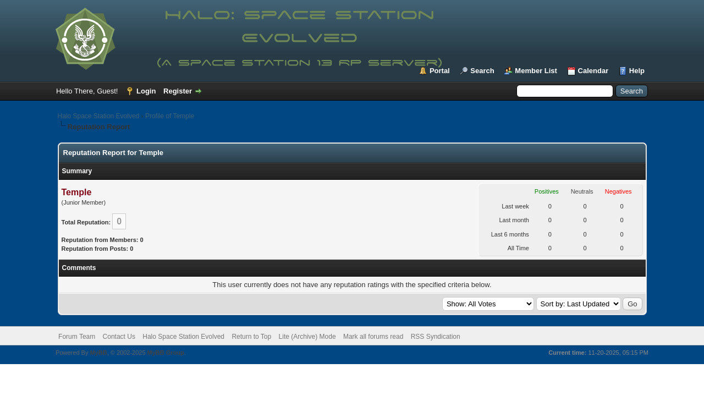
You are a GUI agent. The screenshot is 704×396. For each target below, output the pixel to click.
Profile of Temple (169, 116)
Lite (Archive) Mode (307, 336)
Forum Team (76, 336)
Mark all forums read (373, 336)
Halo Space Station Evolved (99, 116)
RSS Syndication (435, 336)
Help (637, 71)
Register (177, 91)
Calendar (593, 71)
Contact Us (119, 336)
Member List (536, 71)
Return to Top (251, 336)
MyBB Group (165, 352)
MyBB (98, 352)
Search (482, 71)
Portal (440, 71)
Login (146, 91)
